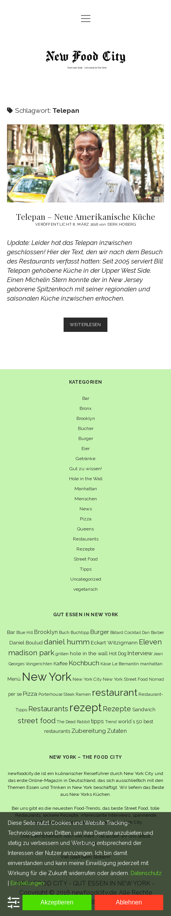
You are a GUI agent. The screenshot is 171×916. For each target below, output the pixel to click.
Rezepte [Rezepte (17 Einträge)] (117, 709)
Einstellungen (27, 883)
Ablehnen (129, 902)
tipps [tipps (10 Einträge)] (97, 721)
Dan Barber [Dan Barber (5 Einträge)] (153, 632)
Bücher (85, 428)
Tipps (86, 569)
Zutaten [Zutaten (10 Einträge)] (117, 730)
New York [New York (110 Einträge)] (46, 676)
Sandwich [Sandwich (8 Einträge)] (143, 709)
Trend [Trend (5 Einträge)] (111, 721)
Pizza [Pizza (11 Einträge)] (30, 693)
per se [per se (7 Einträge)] (15, 694)
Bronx (85, 408)
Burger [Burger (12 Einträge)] (99, 632)
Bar (85, 398)
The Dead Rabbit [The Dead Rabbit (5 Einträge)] (73, 721)
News (85, 509)
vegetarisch (85, 589)
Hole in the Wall (85, 478)
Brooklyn (85, 418)
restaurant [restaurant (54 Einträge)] (114, 692)
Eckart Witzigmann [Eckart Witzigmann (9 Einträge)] (114, 642)
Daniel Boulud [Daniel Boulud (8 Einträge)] (26, 643)
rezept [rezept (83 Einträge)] (85, 707)
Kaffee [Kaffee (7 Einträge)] (60, 663)
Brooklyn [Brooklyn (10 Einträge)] (46, 632)
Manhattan (85, 488)
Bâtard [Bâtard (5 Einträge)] (116, 632)
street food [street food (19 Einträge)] (36, 721)
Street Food (86, 559)
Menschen (85, 498)
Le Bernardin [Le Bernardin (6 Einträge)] (125, 663)
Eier (85, 448)
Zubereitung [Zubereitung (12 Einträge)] (88, 730)
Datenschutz (146, 873)
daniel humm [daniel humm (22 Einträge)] (67, 641)
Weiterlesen (88, 326)
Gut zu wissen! (85, 468)
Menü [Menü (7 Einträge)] (14, 679)
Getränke (85, 458)
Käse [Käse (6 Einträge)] (105, 663)
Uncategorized (85, 579)
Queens (85, 529)
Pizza (86, 519)
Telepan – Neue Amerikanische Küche (85, 163)
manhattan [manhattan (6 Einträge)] (151, 663)
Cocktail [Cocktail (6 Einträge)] (132, 632)
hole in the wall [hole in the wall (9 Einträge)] (89, 653)
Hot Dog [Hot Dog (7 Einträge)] (117, 653)
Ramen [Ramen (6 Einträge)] (83, 694)
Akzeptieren (57, 902)
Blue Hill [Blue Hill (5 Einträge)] (24, 632)
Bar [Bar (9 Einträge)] (11, 632)
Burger (85, 438)
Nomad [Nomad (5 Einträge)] (156, 679)
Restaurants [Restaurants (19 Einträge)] (48, 709)
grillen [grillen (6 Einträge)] (62, 653)
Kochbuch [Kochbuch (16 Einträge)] (84, 663)
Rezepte (85, 549)
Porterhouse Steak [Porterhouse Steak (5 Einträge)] (56, 694)
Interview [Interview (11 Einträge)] (140, 653)
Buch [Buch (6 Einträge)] (64, 632)
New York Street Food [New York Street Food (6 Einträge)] (125, 679)
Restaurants (85, 539)
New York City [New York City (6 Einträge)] (87, 679)
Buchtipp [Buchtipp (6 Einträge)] (80, 632)
